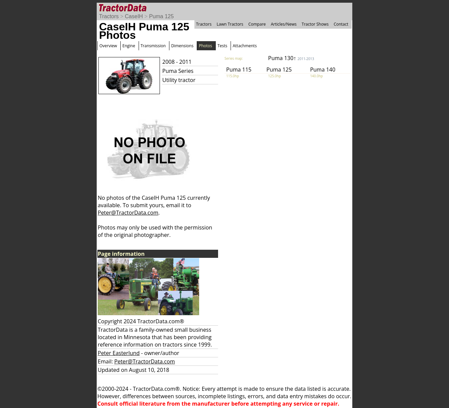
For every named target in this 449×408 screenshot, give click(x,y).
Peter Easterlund (119, 353)
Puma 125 (161, 16)
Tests (222, 46)
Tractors (109, 16)
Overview (108, 46)
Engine (128, 46)
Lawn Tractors (230, 24)
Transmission (153, 46)
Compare (257, 24)
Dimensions (182, 46)
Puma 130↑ (291, 58)
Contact (341, 24)
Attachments (245, 46)
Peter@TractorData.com (128, 212)
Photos (205, 46)
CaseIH (134, 16)
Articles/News (284, 24)
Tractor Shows (315, 24)
